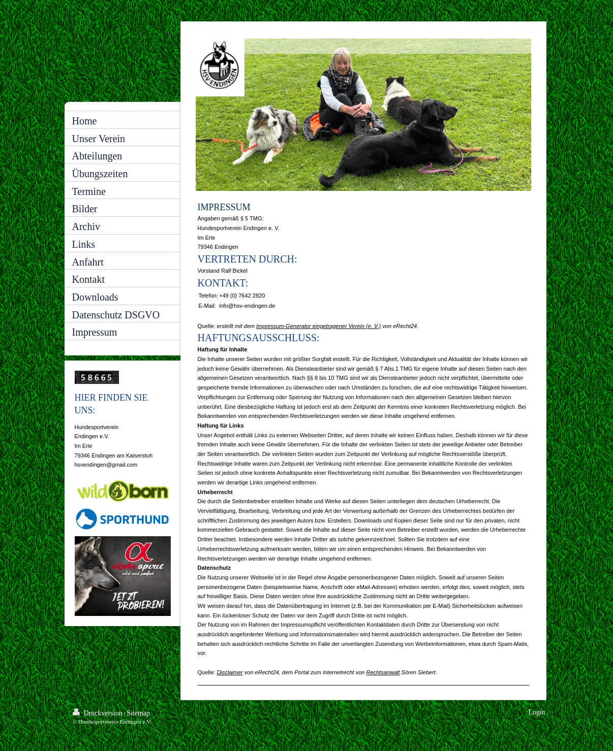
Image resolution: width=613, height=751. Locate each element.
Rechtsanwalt (383, 672)
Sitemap (138, 713)
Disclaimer (229, 672)
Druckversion (98, 712)
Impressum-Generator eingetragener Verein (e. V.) (318, 326)
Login (537, 712)
